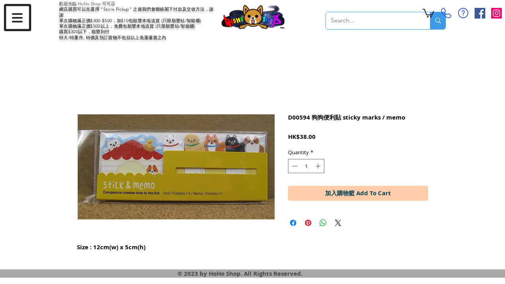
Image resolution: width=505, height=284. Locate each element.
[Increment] (319, 166)
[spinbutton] (306, 166)
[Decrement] (294, 166)
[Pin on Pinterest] (308, 223)
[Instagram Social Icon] (496, 13)
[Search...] (372, 20)
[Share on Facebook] (293, 223)
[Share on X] (338, 223)
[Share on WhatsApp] (323, 223)
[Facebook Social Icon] (480, 13)
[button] (17, 17)
